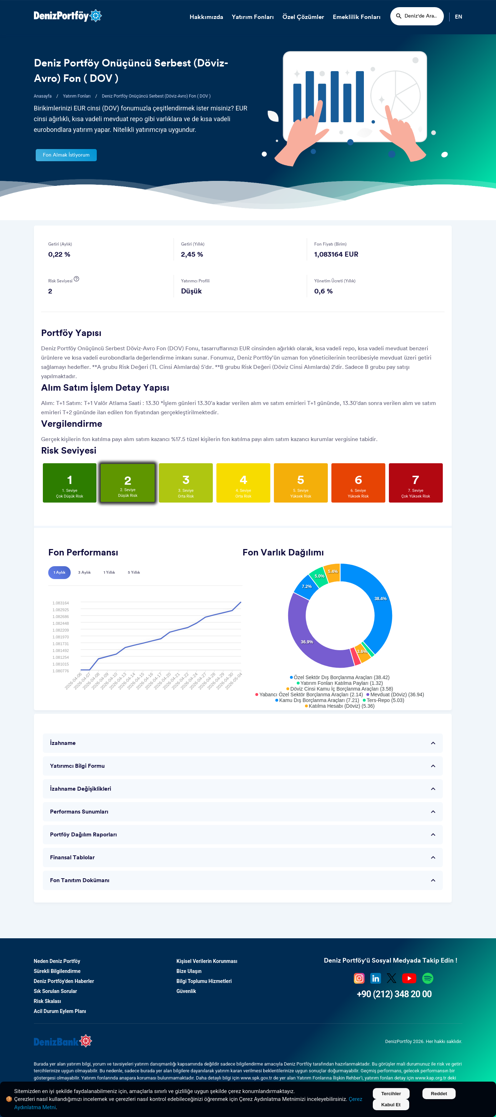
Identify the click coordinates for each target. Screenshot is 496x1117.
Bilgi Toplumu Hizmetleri (204, 981)
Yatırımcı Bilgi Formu (243, 766)
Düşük (191, 291)
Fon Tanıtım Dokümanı (243, 880)
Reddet (439, 1093)
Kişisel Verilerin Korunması (206, 961)
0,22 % (59, 254)
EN (458, 17)
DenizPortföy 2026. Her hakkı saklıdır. (423, 1041)
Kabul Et (391, 1104)
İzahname (243, 743)
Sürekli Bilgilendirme (57, 971)
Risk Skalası (47, 1001)
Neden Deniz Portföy (57, 961)
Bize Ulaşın (188, 971)
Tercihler (391, 1093)
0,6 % (323, 291)
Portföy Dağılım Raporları (243, 834)
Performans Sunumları (243, 811)
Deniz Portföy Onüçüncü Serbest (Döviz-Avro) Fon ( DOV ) (156, 96)
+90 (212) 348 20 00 (394, 994)
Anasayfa (43, 96)
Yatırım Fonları (253, 17)
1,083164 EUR (336, 254)
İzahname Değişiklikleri (243, 789)
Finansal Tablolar (243, 857)
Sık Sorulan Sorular (55, 991)
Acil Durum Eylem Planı (60, 1011)
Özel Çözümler (303, 17)
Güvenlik (186, 991)
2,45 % (192, 254)
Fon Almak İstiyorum (66, 155)
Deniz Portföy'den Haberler (64, 981)
